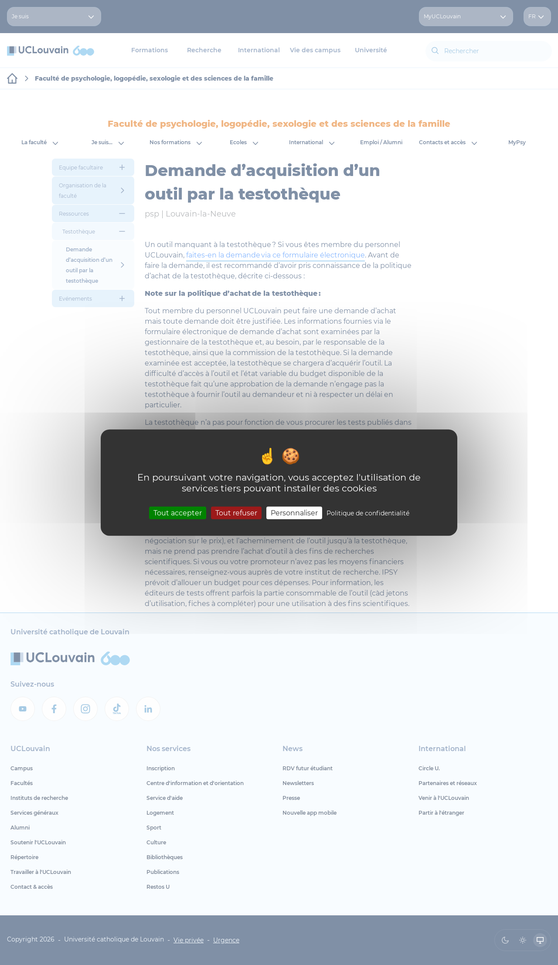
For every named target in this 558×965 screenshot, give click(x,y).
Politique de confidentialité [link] (368, 513)
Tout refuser (236, 513)
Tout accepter (177, 513)
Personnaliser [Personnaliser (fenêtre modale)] (294, 513)
